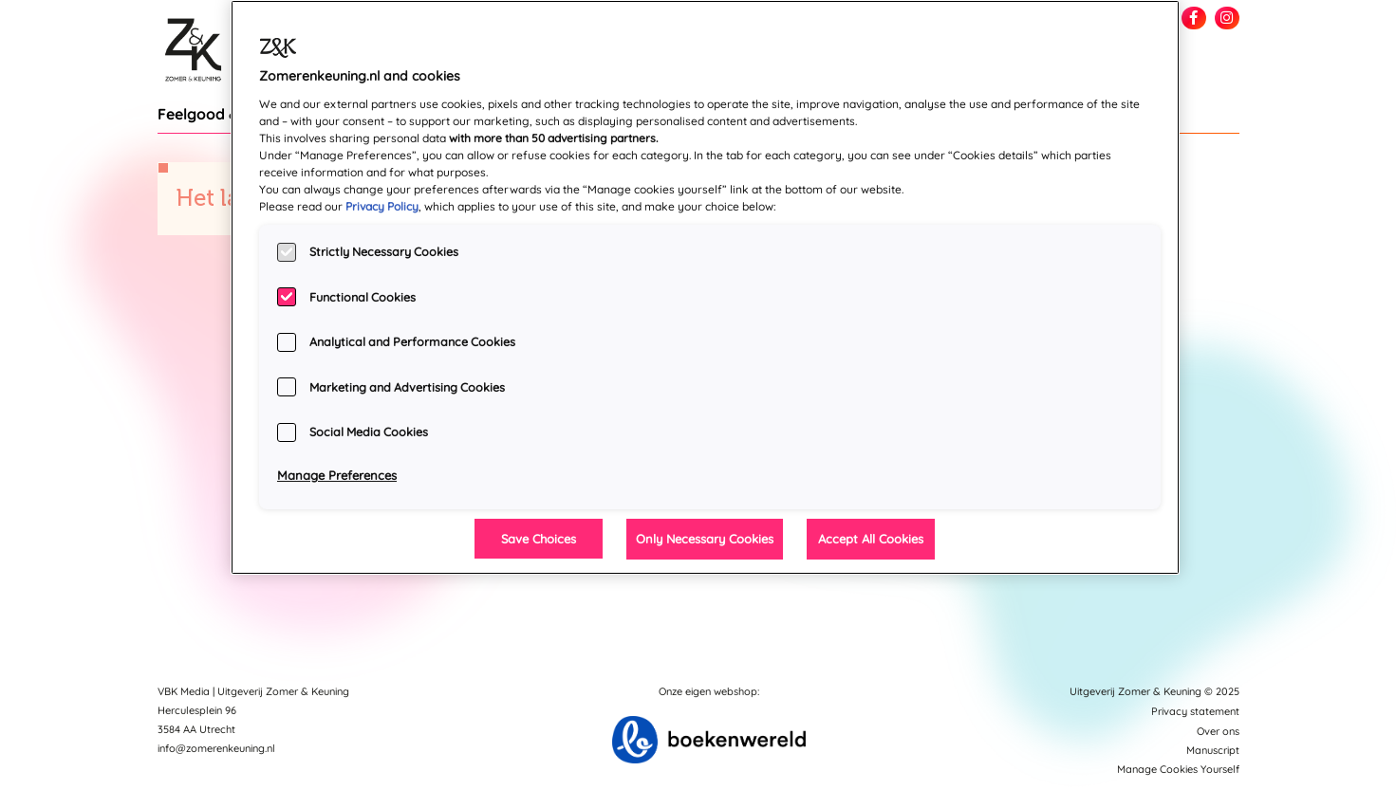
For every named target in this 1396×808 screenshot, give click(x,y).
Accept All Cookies (870, 538)
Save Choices (538, 538)
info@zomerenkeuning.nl (216, 748)
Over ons (1218, 731)
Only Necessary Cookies (704, 538)
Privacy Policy (382, 206)
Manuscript (1212, 750)
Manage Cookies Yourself (1178, 769)
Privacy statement (1195, 711)
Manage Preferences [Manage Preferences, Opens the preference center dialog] (337, 475)
